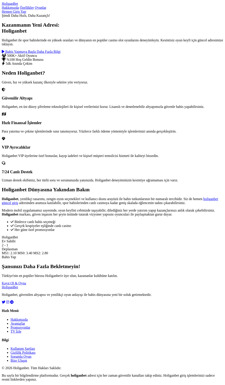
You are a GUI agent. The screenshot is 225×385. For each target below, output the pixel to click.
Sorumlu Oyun (21, 356)
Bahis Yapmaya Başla (19, 51)
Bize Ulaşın (19, 360)
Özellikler (27, 7)
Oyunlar (40, 7)
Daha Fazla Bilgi (48, 51)
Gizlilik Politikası (23, 352)
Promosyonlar (20, 327)
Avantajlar (18, 323)
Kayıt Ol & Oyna (14, 283)
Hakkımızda (10, 7)
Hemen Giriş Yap (14, 11)
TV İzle (16, 331)
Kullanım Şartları (23, 348)
